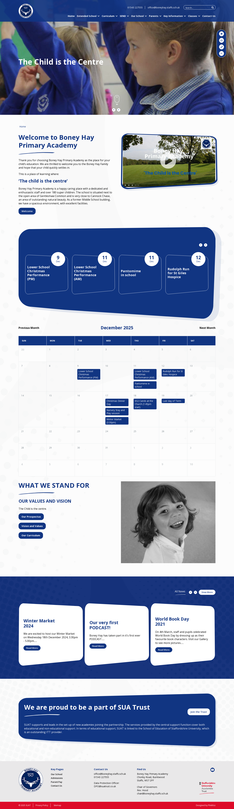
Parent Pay (56, 781)
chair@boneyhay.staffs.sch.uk (152, 793)
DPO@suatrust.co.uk (105, 786)
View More (207, 592)
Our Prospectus (31, 516)
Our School (137, 16)
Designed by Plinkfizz (205, 805)
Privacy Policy (42, 805)
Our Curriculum (30, 535)
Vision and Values (32, 526)
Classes (192, 16)
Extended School (86, 16)
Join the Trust (199, 711)
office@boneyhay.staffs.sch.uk (164, 8)
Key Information (173, 16)
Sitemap (57, 805)
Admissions (57, 778)
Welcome (27, 211)
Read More (32, 647)
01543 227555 (135, 8)
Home (71, 16)
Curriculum (108, 16)
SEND (123, 16)
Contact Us (208, 16)
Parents (153, 16)
